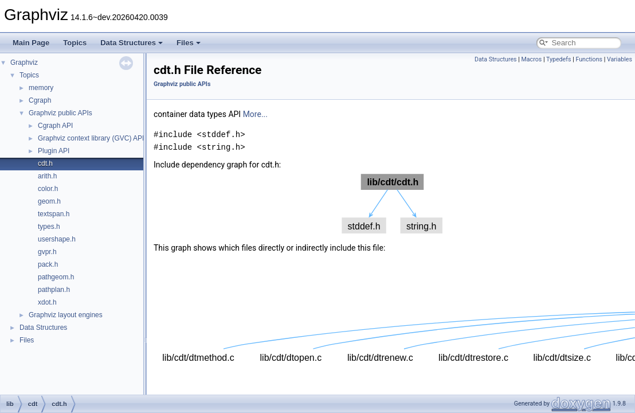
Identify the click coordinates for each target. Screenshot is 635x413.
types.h (49, 227)
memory (41, 88)
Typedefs (558, 59)
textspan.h (53, 214)
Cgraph (40, 100)
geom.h (49, 201)
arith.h (47, 176)
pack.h (48, 264)
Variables (619, 59)
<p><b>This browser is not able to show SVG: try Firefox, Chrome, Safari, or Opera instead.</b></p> (392, 204)
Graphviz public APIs (60, 113)
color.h (48, 189)
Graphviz (24, 63)
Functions (588, 59)
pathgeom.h (56, 277)
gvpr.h (47, 252)
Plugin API (53, 151)
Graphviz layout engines (66, 315)
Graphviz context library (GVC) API (91, 138)
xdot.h (47, 302)
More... (255, 114)
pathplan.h (54, 290)
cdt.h (45, 163)
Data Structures (131, 42)
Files (189, 42)
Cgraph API (55, 126)
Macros (532, 59)
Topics (75, 42)
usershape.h (57, 239)
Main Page (31, 42)
